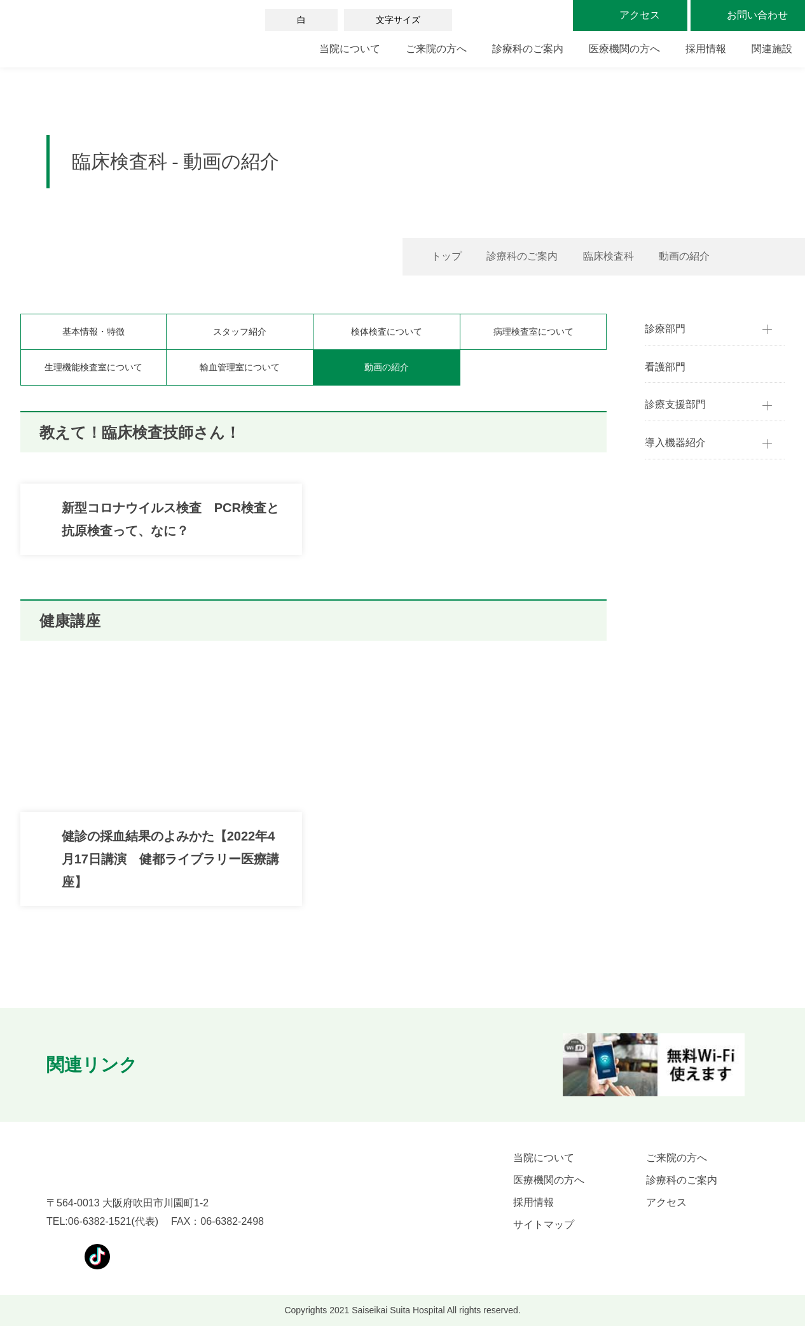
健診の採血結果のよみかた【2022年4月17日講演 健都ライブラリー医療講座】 (170, 859)
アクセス (666, 1202)
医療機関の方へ (624, 48)
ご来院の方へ (436, 48)
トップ (446, 256)
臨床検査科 (608, 256)
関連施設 (772, 48)
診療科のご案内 (527, 48)
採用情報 (705, 48)
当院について (349, 48)
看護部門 (665, 366)
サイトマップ (543, 1224)
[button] (174, 1065)
